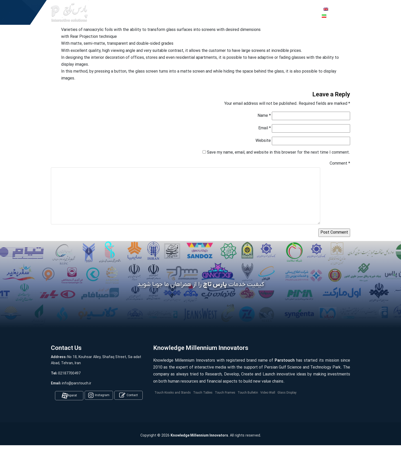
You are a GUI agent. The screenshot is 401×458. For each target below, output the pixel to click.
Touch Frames (225, 393)
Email (264, 128)
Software (164, 12)
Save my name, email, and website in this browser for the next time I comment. (278, 152)
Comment (340, 163)
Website (263, 140)
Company (193, 12)
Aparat (69, 396)
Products (136, 12)
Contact (128, 395)
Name (264, 115)
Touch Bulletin (248, 393)
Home (111, 12)
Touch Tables (203, 393)
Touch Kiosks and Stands (172, 393)
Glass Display (287, 393)
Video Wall (267, 393)
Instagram (98, 395)
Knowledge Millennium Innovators (199, 435)
